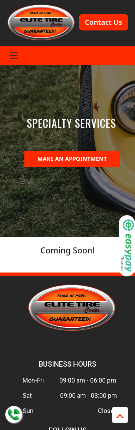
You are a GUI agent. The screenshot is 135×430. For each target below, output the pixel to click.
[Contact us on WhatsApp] (13, 414)
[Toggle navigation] (13, 55)
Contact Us (103, 22)
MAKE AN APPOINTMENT (72, 159)
